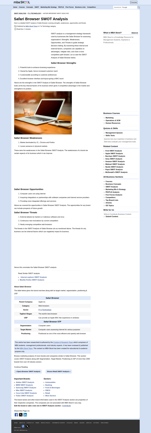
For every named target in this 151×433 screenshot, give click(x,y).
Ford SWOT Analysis (113, 151)
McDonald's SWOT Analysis (116, 172)
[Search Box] (125, 7)
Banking (48, 385)
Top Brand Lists (112, 200)
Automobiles (50, 382)
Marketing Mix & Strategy (116, 189)
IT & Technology (44, 310)
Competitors (110, 197)
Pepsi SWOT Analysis (114, 169)
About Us (134, 33)
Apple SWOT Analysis (114, 153)
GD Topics (110, 205)
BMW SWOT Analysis (24, 385)
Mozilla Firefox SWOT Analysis (32, 280)
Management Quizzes (114, 133)
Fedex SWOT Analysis (24, 396)
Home (16, 422)
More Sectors (50, 396)
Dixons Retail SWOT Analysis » (58, 371)
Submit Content (112, 216)
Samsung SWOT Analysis (26, 388)
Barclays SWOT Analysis (115, 156)
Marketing (110, 118)
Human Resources (113, 123)
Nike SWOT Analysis (24, 390)
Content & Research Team (63, 342)
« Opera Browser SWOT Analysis (28, 371)
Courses (134, 2)
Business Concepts (113, 184)
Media (76, 422)
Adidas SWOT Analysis (25, 382)
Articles (109, 203)
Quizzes (82, 422)
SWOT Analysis (112, 187)
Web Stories (104, 422)
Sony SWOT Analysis (113, 159)
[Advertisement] (31, 47)
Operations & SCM (113, 120)
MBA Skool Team (31, 26)
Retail (47, 393)
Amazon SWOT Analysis (115, 161)
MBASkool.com (23, 430)
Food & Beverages (52, 388)
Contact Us (30, 422)
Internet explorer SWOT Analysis (34, 277)
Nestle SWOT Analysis (114, 167)
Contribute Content (58, 422)
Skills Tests (110, 135)
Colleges (69, 422)
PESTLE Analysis (112, 192)
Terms (37, 422)
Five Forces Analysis (114, 195)
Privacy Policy (45, 422)
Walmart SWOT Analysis (115, 164)
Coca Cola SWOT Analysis (26, 393)
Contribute (66, 406)
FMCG (47, 390)
